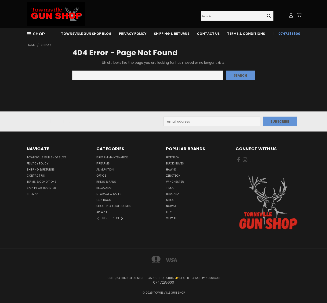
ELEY (169, 212)
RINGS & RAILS (106, 182)
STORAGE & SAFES (108, 194)
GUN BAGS (103, 200)
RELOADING (104, 188)
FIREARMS (103, 163)
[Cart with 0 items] (299, 15)
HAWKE (171, 169)
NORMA (171, 206)
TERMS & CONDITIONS (246, 33)
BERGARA (172, 194)
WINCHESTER (175, 182)
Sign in (32, 188)
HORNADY (172, 157)
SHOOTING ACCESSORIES (113, 206)
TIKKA (170, 188)
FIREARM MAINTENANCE (112, 157)
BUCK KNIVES (175, 163)
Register (49, 188)
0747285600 (289, 33)
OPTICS (101, 176)
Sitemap (32, 194)
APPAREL (101, 212)
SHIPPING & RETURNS (171, 33)
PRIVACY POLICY (132, 33)
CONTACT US (208, 33)
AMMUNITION (105, 169)
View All (172, 218)
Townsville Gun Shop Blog (86, 33)
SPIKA (170, 200)
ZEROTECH (173, 176)
